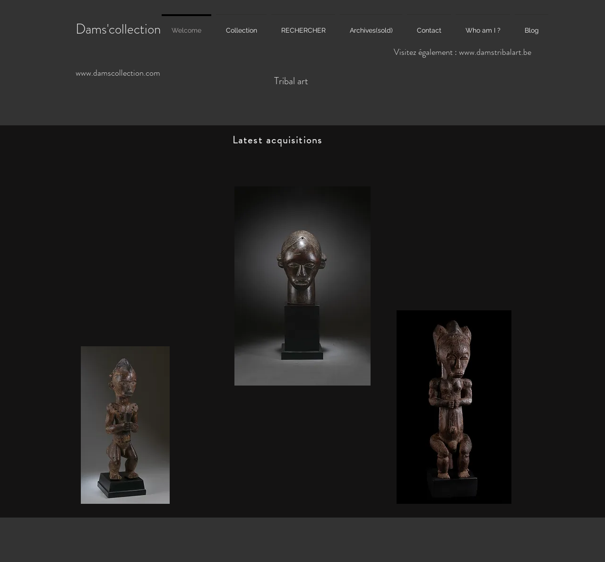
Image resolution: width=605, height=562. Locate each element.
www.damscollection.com (118, 73)
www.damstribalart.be (495, 52)
